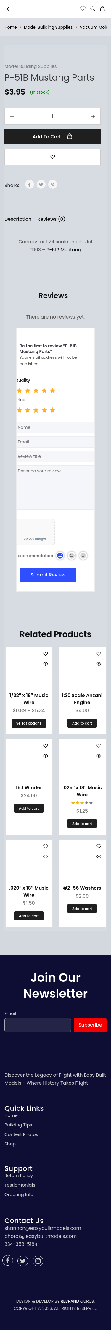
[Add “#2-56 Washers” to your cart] (82, 908)
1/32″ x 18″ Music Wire (29, 699)
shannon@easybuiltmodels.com (42, 1228)
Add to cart (53, 136)
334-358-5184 (20, 1244)
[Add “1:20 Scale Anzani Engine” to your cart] (82, 723)
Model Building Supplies (48, 27)
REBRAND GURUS (77, 1301)
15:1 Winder (29, 787)
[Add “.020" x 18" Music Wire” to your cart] (29, 915)
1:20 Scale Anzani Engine (82, 699)
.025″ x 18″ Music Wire (82, 791)
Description (17, 219)
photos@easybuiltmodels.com (40, 1236)
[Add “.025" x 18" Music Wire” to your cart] (82, 823)
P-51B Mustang (63, 249)
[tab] (19, 219)
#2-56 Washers (82, 888)
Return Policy (18, 1175)
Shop (10, 1144)
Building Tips (18, 1125)
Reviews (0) (51, 219)
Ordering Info (18, 1194)
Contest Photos (21, 1134)
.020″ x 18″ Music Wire (29, 892)
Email (10, 1013)
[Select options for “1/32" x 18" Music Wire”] (29, 723)
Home (10, 27)
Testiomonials (19, 1185)
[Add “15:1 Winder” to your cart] (29, 808)
